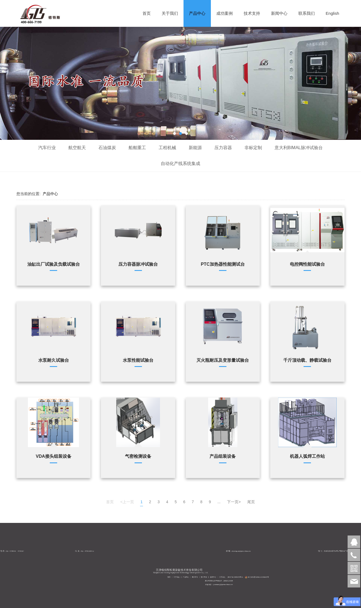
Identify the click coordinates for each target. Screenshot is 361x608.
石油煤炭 (107, 147)
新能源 (195, 147)
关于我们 (170, 13)
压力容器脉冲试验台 (138, 264)
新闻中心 (279, 13)
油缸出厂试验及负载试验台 (53, 264)
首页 (146, 13)
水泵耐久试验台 (53, 360)
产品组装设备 (222, 456)
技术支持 (252, 13)
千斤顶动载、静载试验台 (307, 360)
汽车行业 (47, 147)
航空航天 (77, 147)
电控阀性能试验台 (307, 264)
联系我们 (306, 13)
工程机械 (167, 147)
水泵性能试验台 (138, 360)
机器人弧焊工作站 (307, 456)
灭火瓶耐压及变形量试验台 (222, 360)
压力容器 (223, 147)
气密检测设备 (138, 456)
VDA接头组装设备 (53, 456)
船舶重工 (137, 147)
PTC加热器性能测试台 (222, 264)
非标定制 (253, 147)
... (219, 502)
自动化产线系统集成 (180, 163)
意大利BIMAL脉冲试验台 (299, 147)
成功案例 (224, 13)
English (332, 13)
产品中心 (197, 13)
